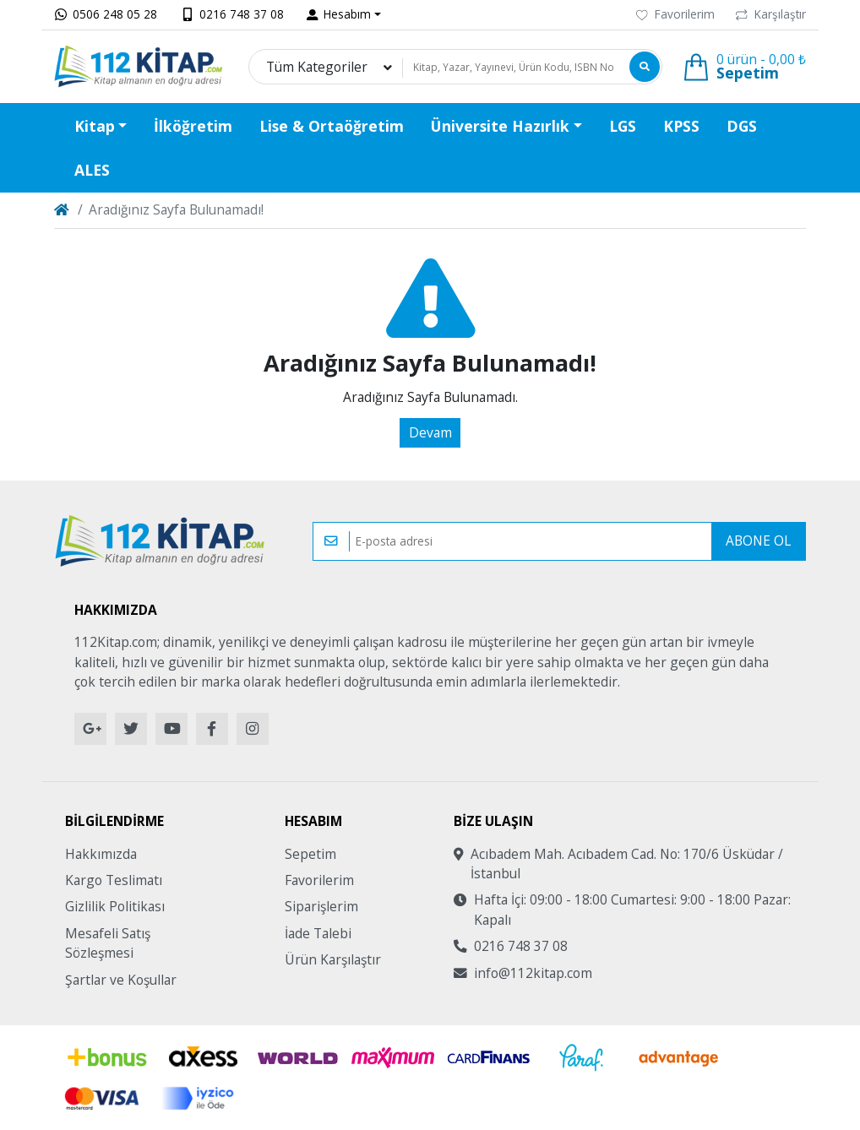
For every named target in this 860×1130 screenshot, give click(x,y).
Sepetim (310, 854)
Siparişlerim (321, 906)
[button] (344, 15)
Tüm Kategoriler (316, 67)
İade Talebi (318, 933)
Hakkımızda (101, 854)
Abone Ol (758, 540)
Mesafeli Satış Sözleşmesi (107, 943)
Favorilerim (675, 14)
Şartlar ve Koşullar (121, 979)
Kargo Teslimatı (113, 880)
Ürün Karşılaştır (333, 959)
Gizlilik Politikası (115, 906)
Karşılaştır (771, 14)
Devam (430, 432)
